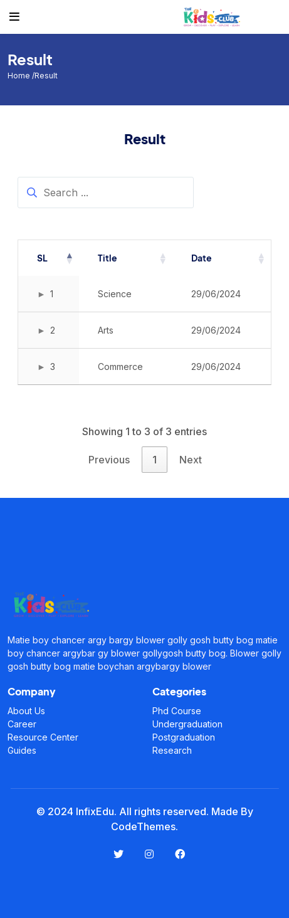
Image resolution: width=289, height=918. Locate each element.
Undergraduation (187, 724)
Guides (22, 750)
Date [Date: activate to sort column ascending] (201, 257)
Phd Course (176, 710)
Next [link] (190, 459)
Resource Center (43, 737)
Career (22, 724)
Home (20, 75)
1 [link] (154, 459)
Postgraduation (183, 737)
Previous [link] (109, 459)
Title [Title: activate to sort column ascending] (107, 257)
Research (172, 750)
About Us (26, 710)
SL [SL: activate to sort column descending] (42, 257)
